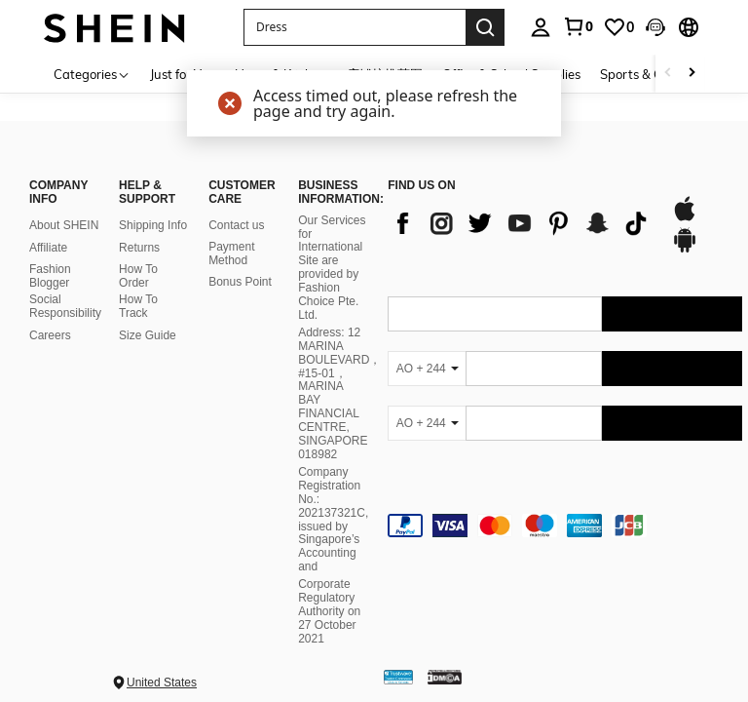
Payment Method (231, 253)
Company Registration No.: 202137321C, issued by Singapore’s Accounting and (333, 519)
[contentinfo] (565, 525)
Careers (50, 335)
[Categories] (92, 74)
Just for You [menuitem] (182, 74)
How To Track (138, 306)
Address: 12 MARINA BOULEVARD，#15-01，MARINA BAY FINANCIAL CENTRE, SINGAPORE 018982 (339, 393)
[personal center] (540, 27)
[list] (519, 223)
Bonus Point (240, 282)
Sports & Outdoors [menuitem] (654, 74)
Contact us (236, 225)
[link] (577, 26)
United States (162, 682)
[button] (655, 27)
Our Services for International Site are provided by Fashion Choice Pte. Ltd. (331, 268)
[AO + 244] (427, 368)
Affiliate (48, 247)
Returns (139, 247)
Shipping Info (153, 225)
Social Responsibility (65, 306)
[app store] (684, 218)
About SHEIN (63, 225)
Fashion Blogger (50, 276)
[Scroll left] (668, 74)
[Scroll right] (691, 74)
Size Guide (147, 335)
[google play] (684, 249)
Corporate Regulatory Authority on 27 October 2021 (329, 611)
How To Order (138, 276)
